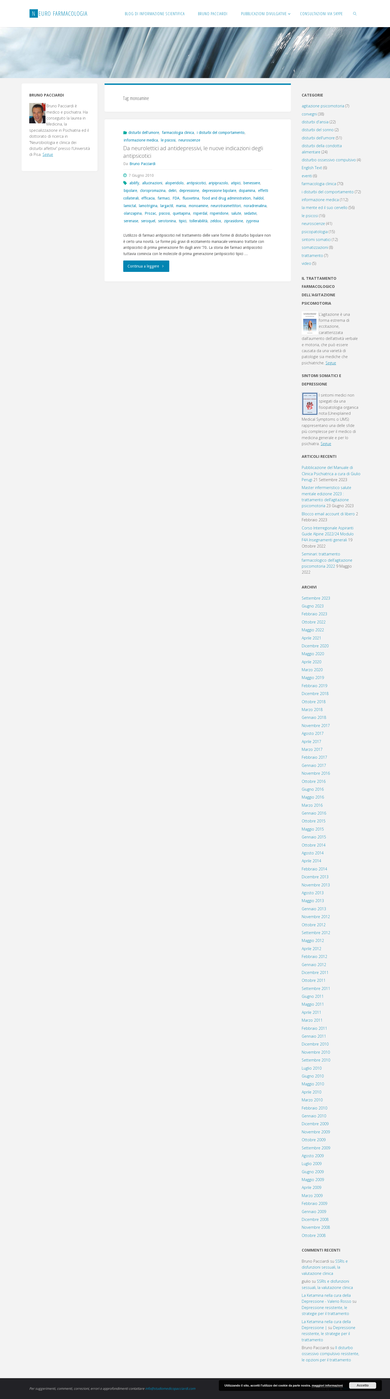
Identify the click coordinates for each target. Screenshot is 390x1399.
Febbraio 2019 (314, 685)
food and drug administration (226, 198)
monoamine (198, 206)
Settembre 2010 (316, 1060)
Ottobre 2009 (314, 1139)
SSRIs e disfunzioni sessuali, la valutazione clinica (325, 1267)
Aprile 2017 (311, 741)
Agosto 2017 (313, 733)
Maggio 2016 (313, 797)
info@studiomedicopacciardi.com (170, 1389)
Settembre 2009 (316, 1147)
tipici (182, 221)
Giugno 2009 (313, 1171)
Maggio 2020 (313, 653)
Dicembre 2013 (315, 876)
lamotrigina (148, 206)
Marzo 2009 (312, 1195)
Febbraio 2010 (314, 1108)
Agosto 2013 (313, 892)
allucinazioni (152, 183)
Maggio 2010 (313, 1083)
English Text (312, 167)
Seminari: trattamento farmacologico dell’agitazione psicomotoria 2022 (327, 560)
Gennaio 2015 (314, 837)
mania (181, 206)
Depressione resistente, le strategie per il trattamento (328, 1333)
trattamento (312, 255)
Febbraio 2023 (314, 613)
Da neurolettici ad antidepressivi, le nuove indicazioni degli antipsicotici (193, 151)
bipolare (130, 190)
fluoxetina (191, 198)
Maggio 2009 (313, 1179)
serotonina (167, 221)
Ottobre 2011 (314, 980)
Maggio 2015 (313, 829)
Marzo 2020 (312, 669)
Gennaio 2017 (314, 765)
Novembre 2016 (316, 773)
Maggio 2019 (313, 677)
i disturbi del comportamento (221, 132)
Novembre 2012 (316, 916)
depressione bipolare (219, 190)
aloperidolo (174, 183)
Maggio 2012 (313, 940)
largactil (166, 206)
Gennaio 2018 (314, 717)
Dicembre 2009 (315, 1123)
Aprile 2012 (311, 948)
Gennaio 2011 (314, 1036)
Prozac (150, 213)
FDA (176, 198)
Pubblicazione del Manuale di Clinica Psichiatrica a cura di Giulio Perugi (331, 473)
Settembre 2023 (316, 598)
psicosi (164, 213)
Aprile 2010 (311, 1092)
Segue (48, 154)
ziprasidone (233, 221)
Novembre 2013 (316, 884)
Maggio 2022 (313, 629)
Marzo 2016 (312, 805)
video (306, 263)
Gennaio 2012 (314, 964)
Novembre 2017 (316, 725)
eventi (307, 175)
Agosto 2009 (313, 1155)
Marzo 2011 (312, 1020)
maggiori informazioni (327, 1385)
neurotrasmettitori (226, 206)
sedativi (250, 213)
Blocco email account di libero (328, 513)
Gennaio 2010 (314, 1115)
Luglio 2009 (311, 1163)
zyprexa (252, 221)
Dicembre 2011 (315, 972)
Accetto (363, 1385)
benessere (251, 183)
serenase (131, 221)
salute (236, 213)
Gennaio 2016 (314, 813)
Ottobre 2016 (314, 781)
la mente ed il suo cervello (324, 207)
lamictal (130, 206)
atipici (235, 183)
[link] (355, 13)
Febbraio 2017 (314, 757)
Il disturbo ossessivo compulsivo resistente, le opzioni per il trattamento (330, 1353)
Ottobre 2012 (314, 924)
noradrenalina (255, 206)
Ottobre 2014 (314, 845)
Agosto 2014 (313, 853)
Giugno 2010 (313, 1076)
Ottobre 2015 (314, 821)
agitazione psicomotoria (323, 105)
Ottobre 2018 (314, 701)
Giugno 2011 (313, 996)
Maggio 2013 (313, 900)
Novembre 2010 (316, 1052)
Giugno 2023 (313, 606)
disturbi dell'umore (143, 132)
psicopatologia (315, 231)
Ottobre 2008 (314, 1235)
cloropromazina (152, 190)
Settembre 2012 (316, 932)
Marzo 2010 (312, 1099)
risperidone (219, 213)
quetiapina (181, 213)
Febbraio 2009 (314, 1203)
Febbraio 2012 (314, 956)
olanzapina (133, 213)
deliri (172, 190)
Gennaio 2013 (314, 908)
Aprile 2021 (311, 638)
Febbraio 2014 (314, 868)
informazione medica (141, 140)
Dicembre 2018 (315, 693)
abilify (134, 183)
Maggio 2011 (313, 1004)
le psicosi (168, 140)
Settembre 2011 (316, 988)
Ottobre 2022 (314, 622)
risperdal (200, 213)
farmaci (164, 198)
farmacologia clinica (178, 132)
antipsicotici (196, 183)
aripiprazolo (218, 183)
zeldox (215, 221)
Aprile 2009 (311, 1187)
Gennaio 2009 (314, 1211)
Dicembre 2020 (315, 645)
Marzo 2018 (312, 709)
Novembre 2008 (316, 1227)
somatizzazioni (315, 247)
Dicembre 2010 (315, 1044)
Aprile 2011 (311, 1012)
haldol (258, 198)
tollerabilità (198, 221)
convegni (309, 114)
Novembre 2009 (316, 1131)
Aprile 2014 (311, 860)
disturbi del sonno (318, 129)
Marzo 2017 (312, 749)
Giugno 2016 (313, 789)
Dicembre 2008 (315, 1219)
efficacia (148, 198)
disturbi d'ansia (315, 121)
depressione (189, 190)
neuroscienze (189, 140)
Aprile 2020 (311, 661)
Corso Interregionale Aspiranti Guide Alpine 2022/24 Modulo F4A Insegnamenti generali (328, 534)
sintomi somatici (316, 239)
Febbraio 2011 (314, 1028)
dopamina (247, 190)
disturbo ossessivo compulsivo (329, 159)
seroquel (148, 221)
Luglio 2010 (311, 1068)
